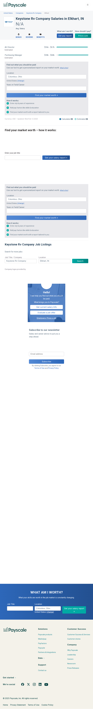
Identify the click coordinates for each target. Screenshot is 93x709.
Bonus (19, 35)
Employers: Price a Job (46, 318)
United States (8, 13)
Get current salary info (46, 307)
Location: (10, 73)
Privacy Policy (53, 368)
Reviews (29, 35)
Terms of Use (39, 368)
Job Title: (11, 604)
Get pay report (65, 35)
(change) (20, 81)
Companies (19, 13)
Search (80, 261)
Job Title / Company (13, 257)
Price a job (83, 35)
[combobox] (46, 77)
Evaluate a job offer (46, 312)
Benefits (41, 35)
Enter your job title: (12, 153)
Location (42, 257)
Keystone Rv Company (33, 13)
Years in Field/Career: (16, 85)
